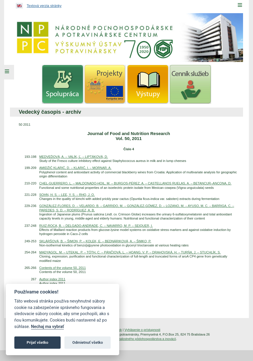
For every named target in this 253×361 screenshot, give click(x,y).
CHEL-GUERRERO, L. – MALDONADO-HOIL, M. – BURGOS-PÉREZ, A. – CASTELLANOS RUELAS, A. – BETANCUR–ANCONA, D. (135, 183)
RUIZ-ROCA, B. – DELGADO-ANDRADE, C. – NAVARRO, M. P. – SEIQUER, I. (96, 225)
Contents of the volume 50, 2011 (62, 268)
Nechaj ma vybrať (47, 326)
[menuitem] (62, 84)
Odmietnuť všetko (87, 342)
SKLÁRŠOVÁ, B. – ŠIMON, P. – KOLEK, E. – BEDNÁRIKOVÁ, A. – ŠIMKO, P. (95, 241)
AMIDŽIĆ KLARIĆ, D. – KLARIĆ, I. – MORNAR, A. (75, 168)
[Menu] (239, 5)
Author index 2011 (52, 279)
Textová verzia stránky (44, 6)
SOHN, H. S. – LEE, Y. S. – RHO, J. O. (67, 194)
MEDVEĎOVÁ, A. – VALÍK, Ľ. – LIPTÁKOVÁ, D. (73, 156)
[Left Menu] (7, 72)
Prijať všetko (37, 342)
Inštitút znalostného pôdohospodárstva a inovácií (141, 339)
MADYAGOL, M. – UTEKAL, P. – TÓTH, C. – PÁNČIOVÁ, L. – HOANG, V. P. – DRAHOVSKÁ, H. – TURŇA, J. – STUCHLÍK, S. (130, 252)
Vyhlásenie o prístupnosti (142, 329)
